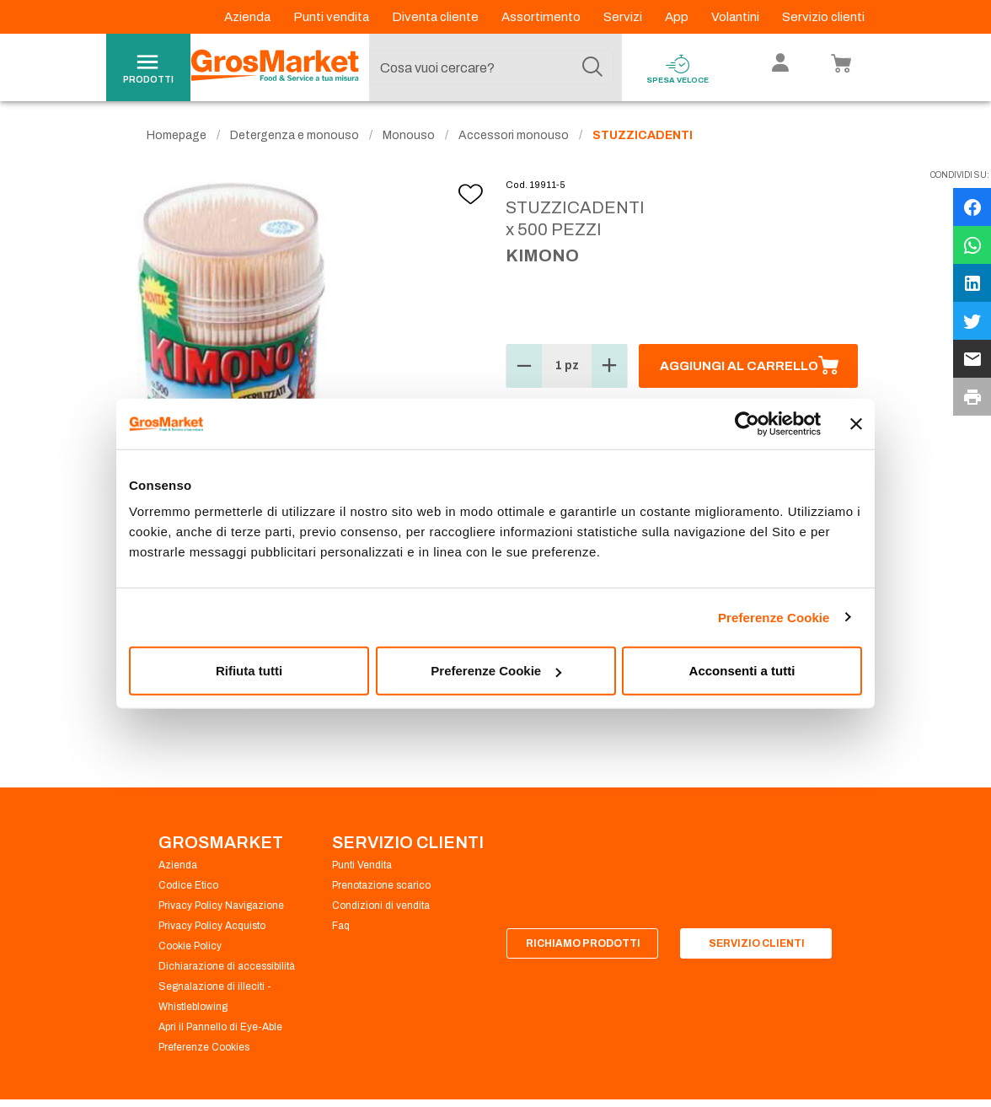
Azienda (248, 17)
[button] (524, 366)
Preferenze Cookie (774, 617)
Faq (341, 926)
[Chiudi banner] (856, 423)
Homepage (176, 135)
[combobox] (491, 67)
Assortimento (542, 17)
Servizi (624, 17)
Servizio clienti (823, 17)
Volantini (736, 17)
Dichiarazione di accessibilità (226, 966)
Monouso (409, 135)
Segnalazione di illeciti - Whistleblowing (214, 997)
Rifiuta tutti (249, 671)
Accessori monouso (513, 135)
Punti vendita (332, 17)
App (678, 17)
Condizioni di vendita (381, 905)
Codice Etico (188, 885)
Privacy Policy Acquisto (211, 926)
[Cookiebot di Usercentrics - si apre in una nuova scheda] (747, 423)
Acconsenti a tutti (742, 671)
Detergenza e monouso (294, 135)
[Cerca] (592, 67)
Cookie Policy (190, 946)
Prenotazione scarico (381, 885)
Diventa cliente (436, 17)
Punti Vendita (362, 865)
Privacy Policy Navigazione (221, 905)
